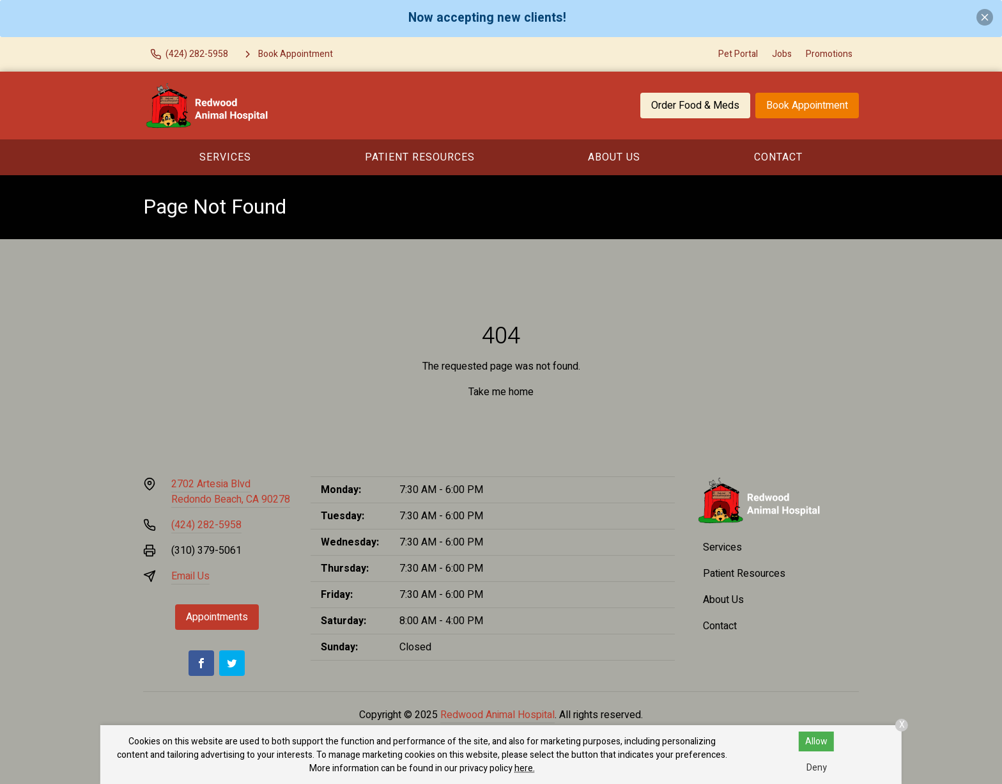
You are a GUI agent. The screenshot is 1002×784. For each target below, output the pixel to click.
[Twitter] (232, 663)
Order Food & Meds (695, 105)
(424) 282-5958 (206, 525)
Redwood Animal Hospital (497, 715)
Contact (778, 157)
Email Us (190, 576)
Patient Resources (420, 157)
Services (225, 157)
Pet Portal (738, 54)
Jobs (782, 54)
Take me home (501, 392)
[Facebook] (201, 663)
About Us (614, 157)
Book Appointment (807, 105)
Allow (816, 741)
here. (524, 768)
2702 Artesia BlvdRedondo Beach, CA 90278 (230, 491)
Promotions (829, 54)
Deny (816, 767)
